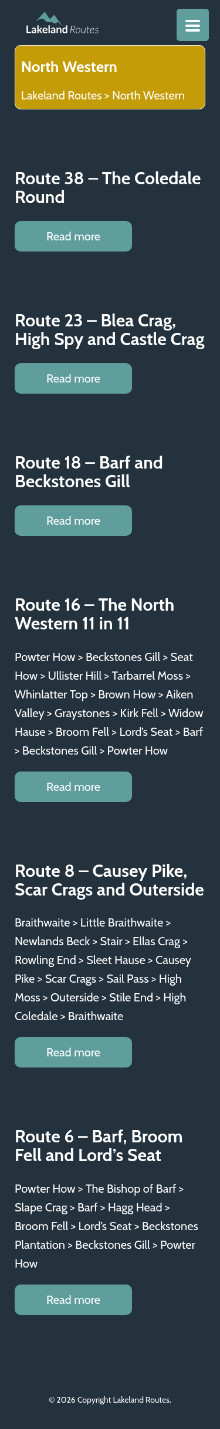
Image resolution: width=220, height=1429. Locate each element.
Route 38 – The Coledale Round (108, 187)
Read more (73, 236)
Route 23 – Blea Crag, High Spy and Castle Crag (110, 329)
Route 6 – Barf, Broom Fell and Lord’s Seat (99, 1145)
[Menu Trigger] (193, 25)
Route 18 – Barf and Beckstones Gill (89, 472)
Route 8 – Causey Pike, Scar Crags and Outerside (109, 880)
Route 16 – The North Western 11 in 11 (94, 614)
